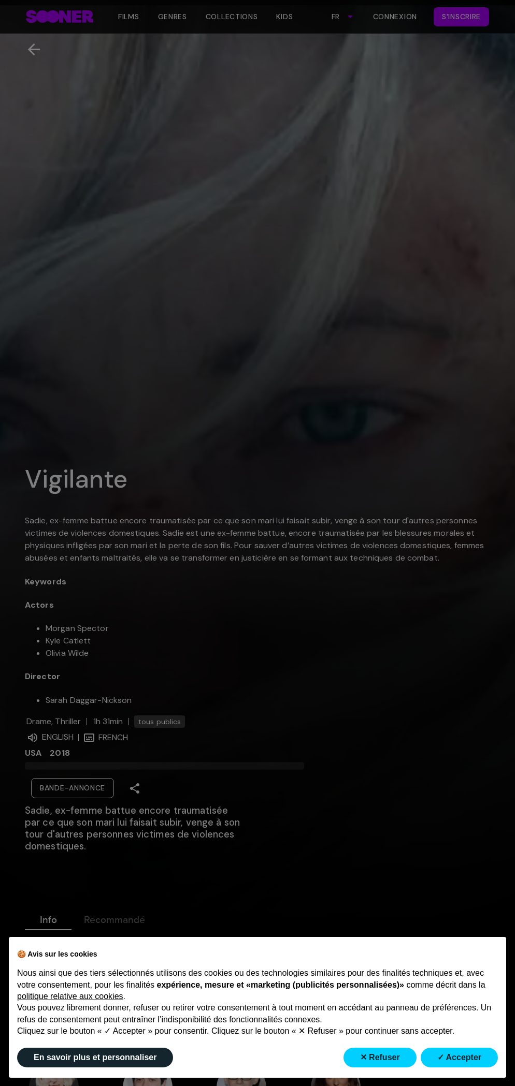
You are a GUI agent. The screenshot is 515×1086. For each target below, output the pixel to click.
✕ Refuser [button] (380, 1057)
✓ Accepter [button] (459, 1057)
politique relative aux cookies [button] (70, 996)
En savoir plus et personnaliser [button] (95, 1057)
